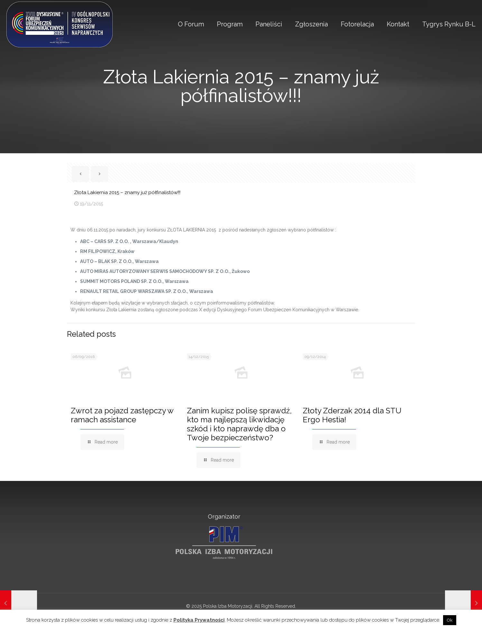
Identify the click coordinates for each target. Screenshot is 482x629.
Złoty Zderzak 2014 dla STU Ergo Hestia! (352, 415)
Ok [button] (449, 620)
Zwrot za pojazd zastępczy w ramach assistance (122, 415)
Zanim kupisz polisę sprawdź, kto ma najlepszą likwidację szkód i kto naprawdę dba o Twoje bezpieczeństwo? (239, 424)
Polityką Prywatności (199, 620)
